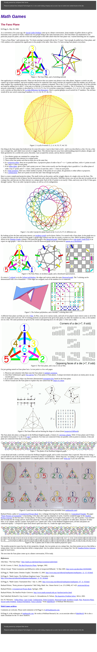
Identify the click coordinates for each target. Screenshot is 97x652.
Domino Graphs (15, 239)
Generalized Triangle (79, 514)
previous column (65, 435)
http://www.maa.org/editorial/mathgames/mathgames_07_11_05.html (65, 582)
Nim (31, 316)
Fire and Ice (30, 375)
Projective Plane (88, 600)
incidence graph (40, 235)
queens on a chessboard (74, 241)
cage (28, 437)
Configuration (37, 600)
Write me (67, 458)
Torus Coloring (36, 602)
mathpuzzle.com (71, 510)
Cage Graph (28, 600)
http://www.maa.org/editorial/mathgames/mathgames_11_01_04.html (24, 578)
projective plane (13, 162)
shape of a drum (58, 380)
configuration (12, 173)
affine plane (13, 166)
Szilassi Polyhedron (23, 602)
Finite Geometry (48, 600)
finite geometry (13, 171)
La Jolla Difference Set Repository (36, 90)
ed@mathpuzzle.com (52, 610)
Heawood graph (51, 239)
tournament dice (48, 379)
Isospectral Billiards (71, 431)
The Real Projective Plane (27, 565)
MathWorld (51, 602)
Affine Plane (18, 600)
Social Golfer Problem (33, 33)
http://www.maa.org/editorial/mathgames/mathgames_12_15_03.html (69, 573)
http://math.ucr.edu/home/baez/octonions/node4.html (39, 562)
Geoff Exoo (85, 239)
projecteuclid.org (83, 585)
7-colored (12, 277)
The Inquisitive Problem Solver (65, 596)
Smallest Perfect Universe (87, 548)
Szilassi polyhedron (29, 277)
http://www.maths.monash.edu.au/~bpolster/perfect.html (53, 592)
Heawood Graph (60, 600)
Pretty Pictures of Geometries (12, 516)
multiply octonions (50, 373)
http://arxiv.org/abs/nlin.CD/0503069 (78, 569)
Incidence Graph (72, 600)
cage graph (77, 239)
